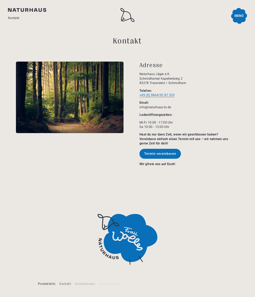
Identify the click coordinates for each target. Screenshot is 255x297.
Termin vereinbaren (160, 154)
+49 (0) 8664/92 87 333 (157, 95)
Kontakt (65, 284)
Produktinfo (47, 284)
